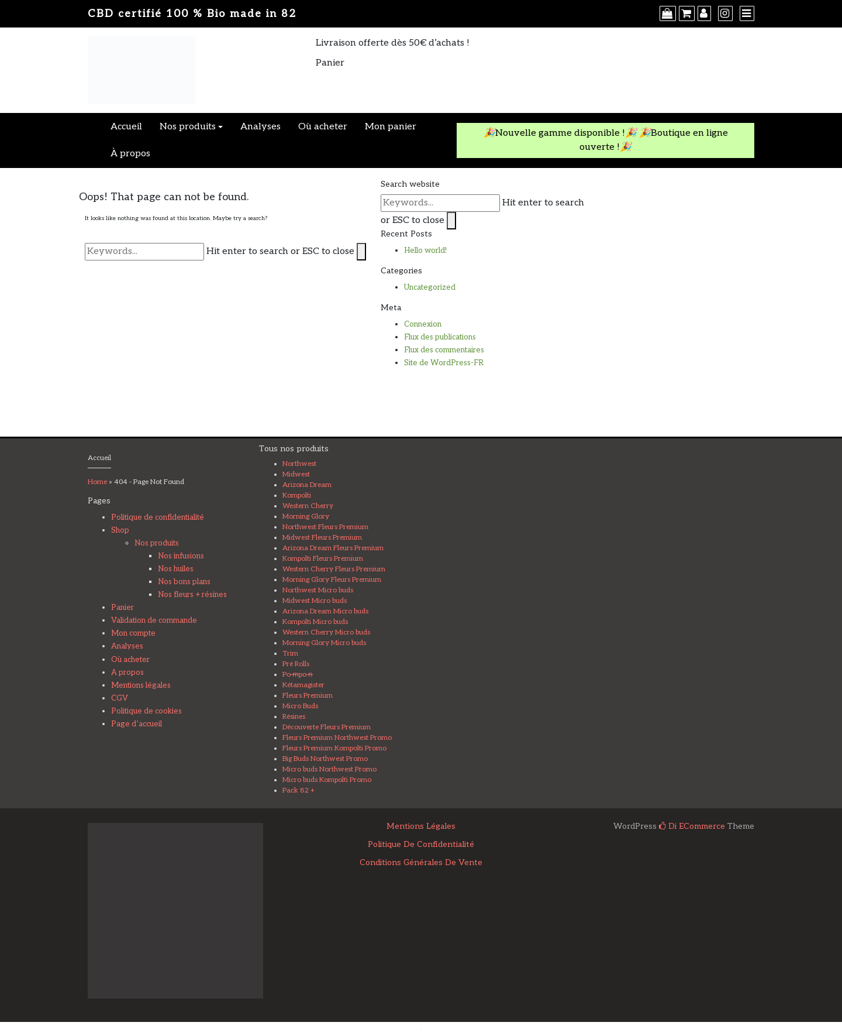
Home (97, 482)
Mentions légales (141, 685)
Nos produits (188, 126)
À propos (130, 153)
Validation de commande (154, 620)
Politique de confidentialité (157, 517)
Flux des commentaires (444, 350)
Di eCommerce (692, 826)
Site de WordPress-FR (444, 363)
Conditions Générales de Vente (421, 862)
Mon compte (133, 633)
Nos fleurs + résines (192, 594)
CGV (119, 698)
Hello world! (425, 250)
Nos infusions (181, 556)
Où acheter (322, 126)
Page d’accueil (136, 724)
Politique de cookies (146, 711)
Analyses (260, 126)
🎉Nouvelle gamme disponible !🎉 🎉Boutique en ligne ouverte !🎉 (606, 140)
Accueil (126, 126)
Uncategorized (429, 287)
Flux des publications (440, 337)
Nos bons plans (184, 581)
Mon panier (390, 126)
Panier (122, 607)
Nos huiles (176, 569)
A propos (127, 672)
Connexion (422, 324)
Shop (120, 530)
